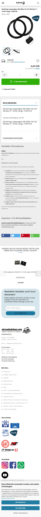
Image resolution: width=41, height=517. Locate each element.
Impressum (6, 372)
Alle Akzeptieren (20, 502)
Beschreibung (9, 103)
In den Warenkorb (18, 81)
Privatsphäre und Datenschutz (12, 393)
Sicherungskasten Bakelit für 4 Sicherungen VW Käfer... (20, 272)
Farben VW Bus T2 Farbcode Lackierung (15, 400)
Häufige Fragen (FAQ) (9, 375)
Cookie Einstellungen (9, 409)
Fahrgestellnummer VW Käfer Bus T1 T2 (15, 403)
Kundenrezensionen (13, 138)
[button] (4, 75)
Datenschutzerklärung (7, 498)
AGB (4, 387)
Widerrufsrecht (8, 381)
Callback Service (8, 397)
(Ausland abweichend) (19, 62)
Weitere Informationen (20, 513)
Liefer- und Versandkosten (11, 390)
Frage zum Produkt (9, 89)
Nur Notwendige (20, 508)
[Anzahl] (20, 75)
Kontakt (5, 378)
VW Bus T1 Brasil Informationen (13, 406)
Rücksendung (7, 384)
